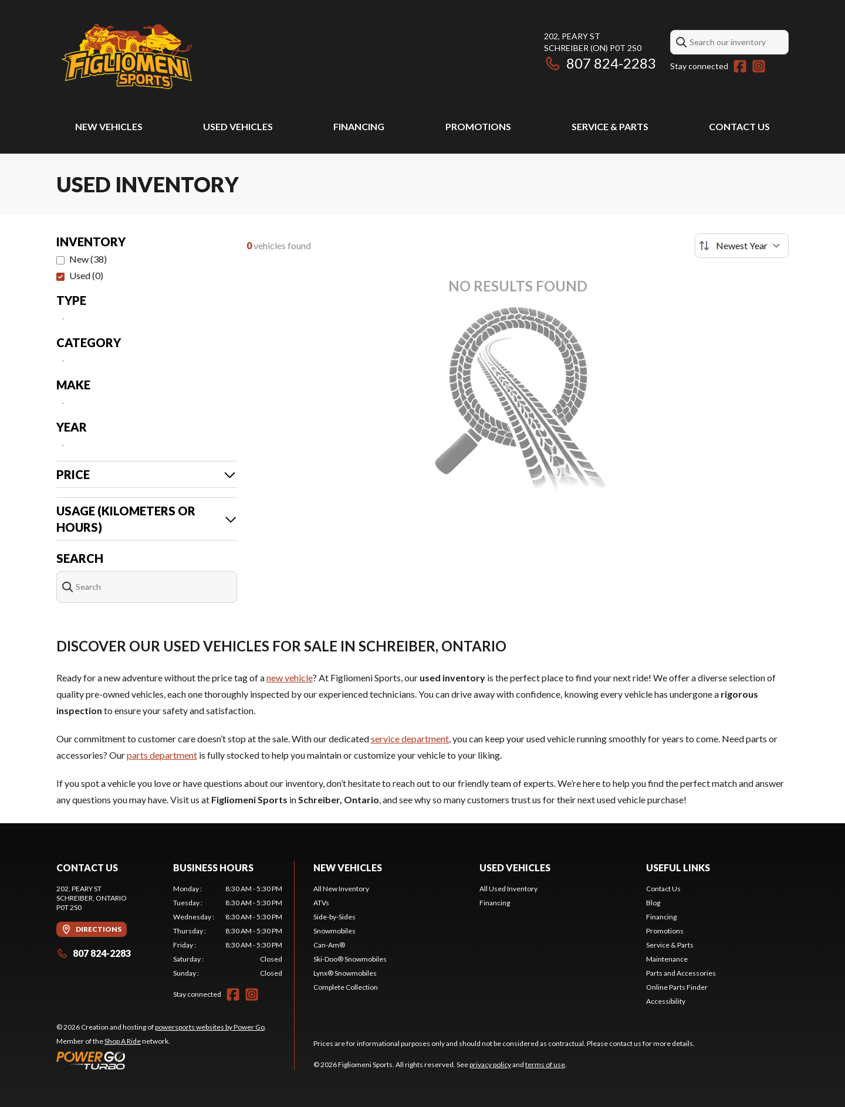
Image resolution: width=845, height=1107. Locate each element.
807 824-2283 (600, 63)
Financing (358, 126)
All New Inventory (341, 888)
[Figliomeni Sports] (127, 56)
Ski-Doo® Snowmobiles (350, 959)
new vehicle (289, 677)
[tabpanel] (228, 931)
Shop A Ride (122, 1041)
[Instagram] (759, 66)
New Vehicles (109, 126)
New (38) (88, 258)
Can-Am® (329, 944)
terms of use (545, 1064)
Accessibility (665, 1001)
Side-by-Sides (334, 916)
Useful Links (678, 867)
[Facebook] (740, 66)
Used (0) (86, 275)
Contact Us (739, 126)
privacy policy (490, 1064)
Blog (653, 902)
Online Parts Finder (677, 987)
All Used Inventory (508, 888)
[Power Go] (161, 1060)
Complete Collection (345, 987)
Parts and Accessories (681, 973)
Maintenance (667, 959)
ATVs (321, 902)
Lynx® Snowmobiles (345, 973)
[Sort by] (742, 245)
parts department (162, 754)
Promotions (478, 126)
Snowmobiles (334, 930)
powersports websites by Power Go (210, 1027)
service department (410, 738)
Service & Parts (610, 126)
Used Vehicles (238, 126)
